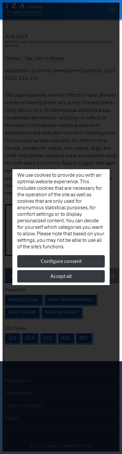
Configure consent (61, 261)
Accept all (61, 276)
